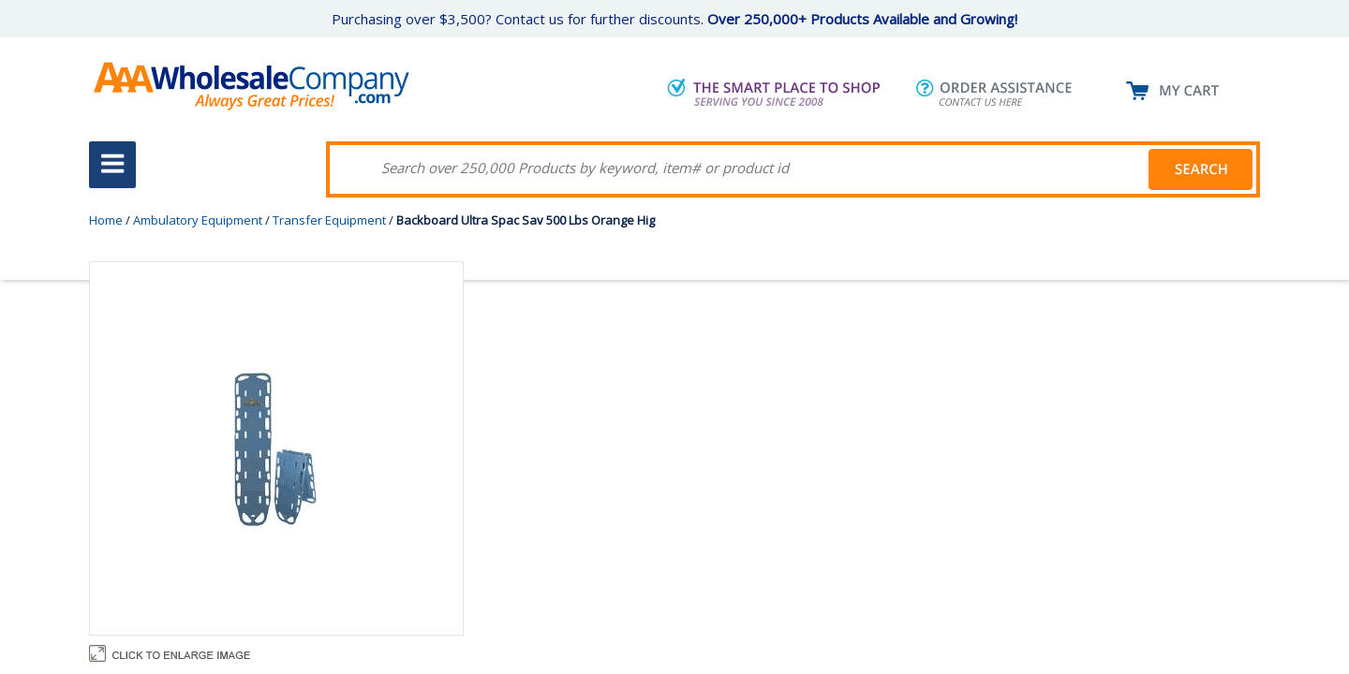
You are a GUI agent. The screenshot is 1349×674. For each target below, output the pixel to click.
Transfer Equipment (329, 220)
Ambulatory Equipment (197, 220)
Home (106, 220)
